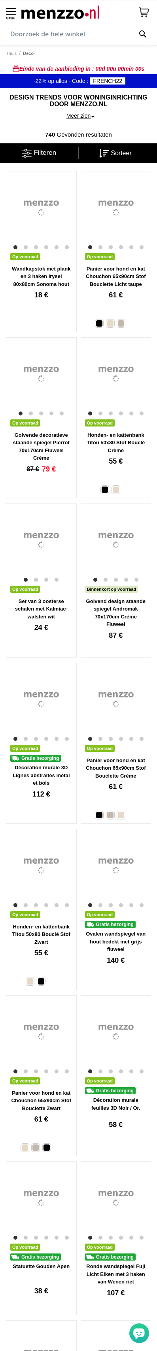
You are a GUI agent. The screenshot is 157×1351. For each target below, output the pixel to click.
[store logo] (77, 12)
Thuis (11, 53)
